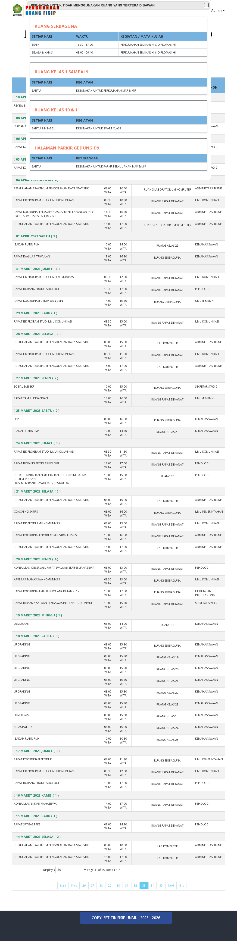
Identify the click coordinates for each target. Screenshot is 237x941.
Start (63, 885)
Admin (216, 10)
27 (92, 885)
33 (144, 885)
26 (84, 885)
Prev (74, 885)
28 (101, 885)
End (181, 885)
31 (126, 885)
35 (161, 885)
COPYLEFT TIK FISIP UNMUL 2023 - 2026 (126, 917)
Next (171, 885)
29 (109, 885)
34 (152, 885)
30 (118, 885)
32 (135, 885)
